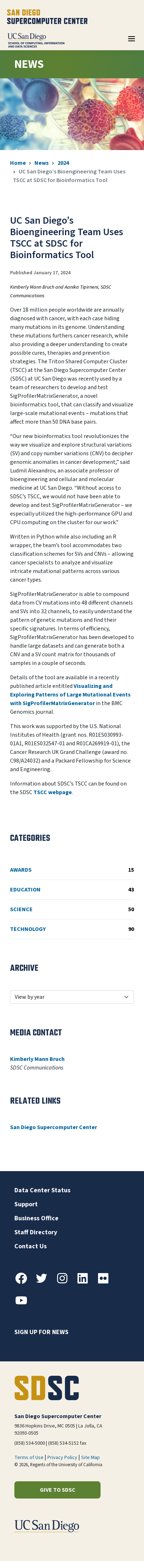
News (41, 163)
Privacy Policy (62, 1457)
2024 (63, 163)
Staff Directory (35, 1232)
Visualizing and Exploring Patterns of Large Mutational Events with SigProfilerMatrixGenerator (70, 694)
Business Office (36, 1218)
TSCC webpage (52, 792)
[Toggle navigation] (131, 41)
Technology (72, 929)
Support (26, 1204)
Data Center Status (42, 1190)
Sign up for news (41, 1332)
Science (72, 909)
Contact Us (30, 1246)
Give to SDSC (57, 1490)
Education (72, 889)
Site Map (90, 1457)
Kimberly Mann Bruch (37, 1059)
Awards (72, 870)
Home (18, 163)
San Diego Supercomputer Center (53, 1127)
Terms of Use (28, 1457)
